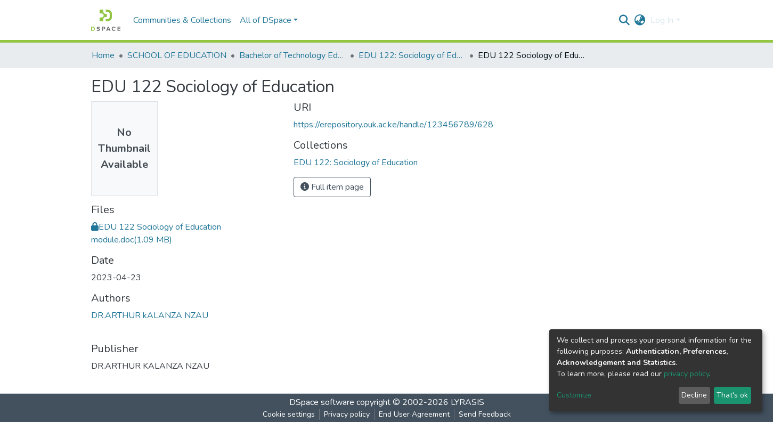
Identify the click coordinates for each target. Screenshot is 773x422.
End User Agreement (414, 414)
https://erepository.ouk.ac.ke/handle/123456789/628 (393, 125)
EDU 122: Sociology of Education (412, 55)
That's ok (732, 395)
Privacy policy (347, 414)
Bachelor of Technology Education (292, 55)
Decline (694, 395)
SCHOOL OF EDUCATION (176, 55)
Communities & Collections (182, 20)
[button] (639, 20)
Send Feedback (485, 414)
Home (103, 55)
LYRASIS (467, 402)
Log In (661, 20)
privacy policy (686, 374)
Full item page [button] (332, 187)
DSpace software (321, 402)
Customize (574, 395)
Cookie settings (289, 414)
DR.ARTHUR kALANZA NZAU (149, 315)
